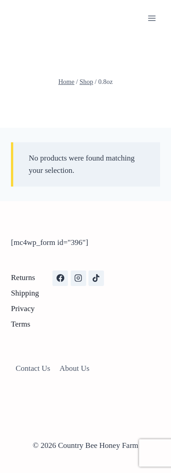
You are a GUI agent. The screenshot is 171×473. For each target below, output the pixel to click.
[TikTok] (96, 278)
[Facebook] (60, 278)
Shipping (25, 293)
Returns (23, 277)
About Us (75, 368)
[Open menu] (151, 18)
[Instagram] (78, 278)
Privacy (23, 308)
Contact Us (33, 368)
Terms (20, 324)
